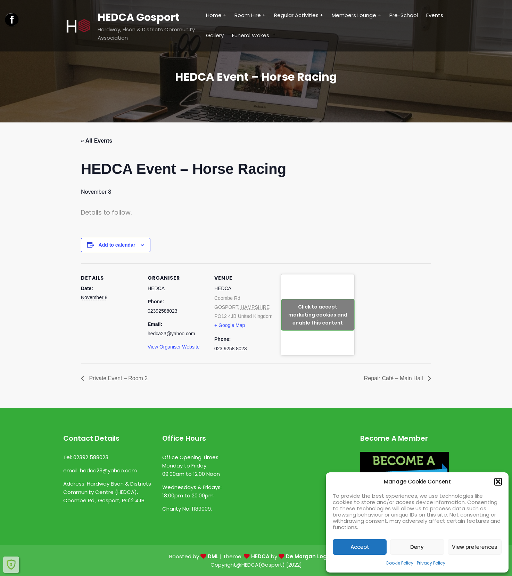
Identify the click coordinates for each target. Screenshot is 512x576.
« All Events (96, 141)
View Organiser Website (174, 347)
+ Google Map (229, 325)
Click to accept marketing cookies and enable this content (317, 314)
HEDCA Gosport (139, 17)
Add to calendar (117, 245)
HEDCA (260, 556)
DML (213, 556)
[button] (498, 481)
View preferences (474, 547)
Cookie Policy (399, 563)
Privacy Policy (431, 563)
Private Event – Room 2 (118, 378)
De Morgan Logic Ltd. (314, 556)
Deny (417, 547)
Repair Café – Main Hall (394, 378)
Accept (359, 547)
